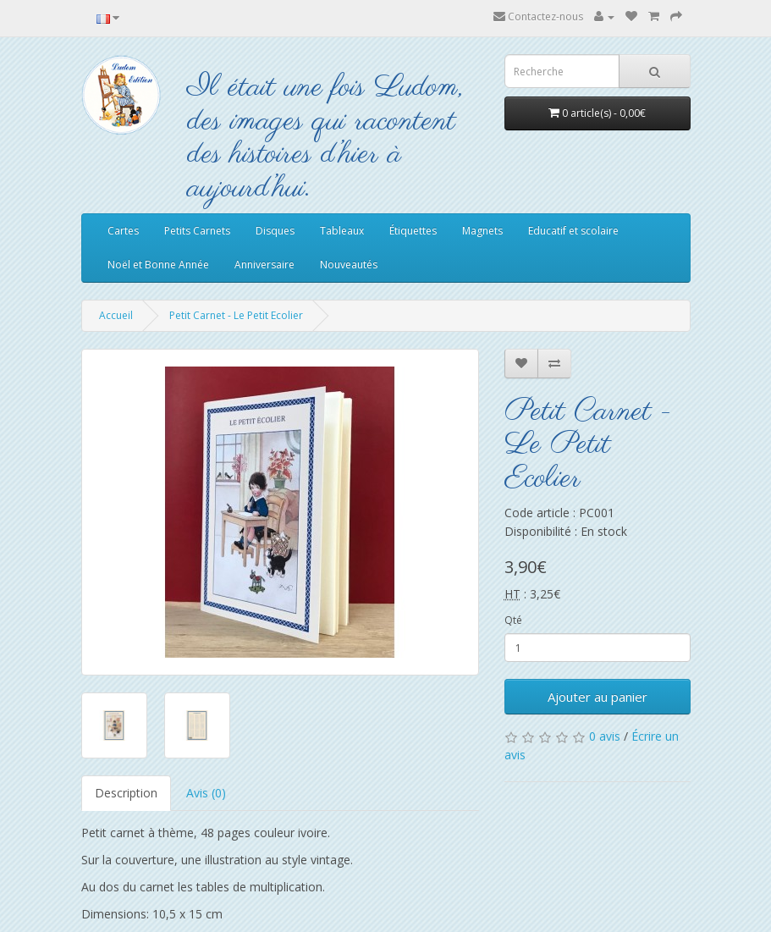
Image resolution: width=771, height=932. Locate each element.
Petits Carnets (197, 230)
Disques (275, 230)
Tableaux (342, 230)
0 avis (604, 736)
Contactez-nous (538, 16)
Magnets (482, 230)
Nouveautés (348, 264)
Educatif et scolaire (573, 230)
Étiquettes (413, 230)
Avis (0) (206, 793)
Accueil (116, 315)
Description (126, 793)
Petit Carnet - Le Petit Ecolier (236, 315)
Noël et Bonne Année (158, 264)
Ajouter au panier (597, 696)
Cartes (123, 230)
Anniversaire (264, 264)
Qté (513, 620)
